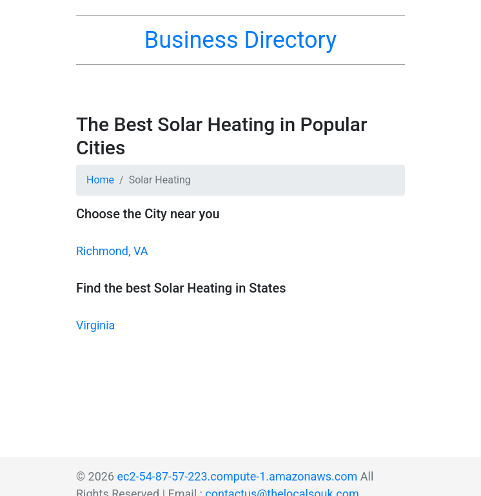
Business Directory (240, 40)
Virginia (95, 325)
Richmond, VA (112, 251)
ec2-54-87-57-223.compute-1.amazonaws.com (237, 476)
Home (100, 180)
